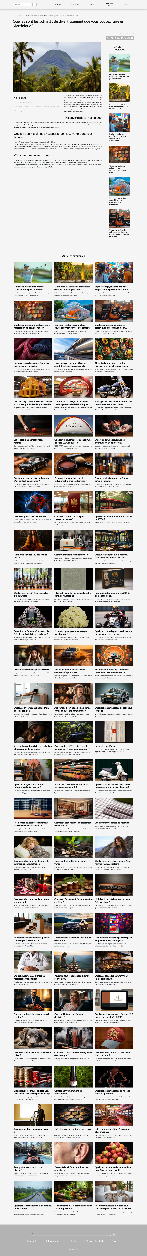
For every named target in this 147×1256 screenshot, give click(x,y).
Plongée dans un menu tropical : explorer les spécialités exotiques (111, 364)
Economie (58, 4)
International (75, 4)
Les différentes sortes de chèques (112, 822)
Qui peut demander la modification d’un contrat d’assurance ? (31, 479)
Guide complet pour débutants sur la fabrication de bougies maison (118, 169)
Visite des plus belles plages (23, 111)
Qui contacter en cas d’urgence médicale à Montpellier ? (29, 977)
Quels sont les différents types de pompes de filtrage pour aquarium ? (71, 747)
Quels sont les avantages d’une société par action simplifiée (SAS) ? (114, 1015)
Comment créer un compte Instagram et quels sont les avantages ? (113, 939)
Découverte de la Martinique (24, 102)
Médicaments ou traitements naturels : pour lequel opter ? (73, 1207)
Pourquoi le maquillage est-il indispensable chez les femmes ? (70, 479)
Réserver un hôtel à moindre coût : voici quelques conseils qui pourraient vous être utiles (113, 1208)
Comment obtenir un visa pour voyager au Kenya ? (69, 518)
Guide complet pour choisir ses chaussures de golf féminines (119, 76)
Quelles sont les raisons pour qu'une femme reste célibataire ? (112, 862)
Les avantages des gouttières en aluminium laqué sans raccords (70, 364)
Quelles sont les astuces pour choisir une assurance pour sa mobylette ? (113, 786)
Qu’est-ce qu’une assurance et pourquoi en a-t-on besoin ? (109, 441)
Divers (126, 4)
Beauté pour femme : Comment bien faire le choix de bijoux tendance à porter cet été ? (32, 634)
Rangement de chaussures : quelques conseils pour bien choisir (32, 939)
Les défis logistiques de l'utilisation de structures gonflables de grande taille (33, 403)
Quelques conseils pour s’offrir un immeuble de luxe (111, 977)
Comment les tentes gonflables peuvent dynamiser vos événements (117, 201)
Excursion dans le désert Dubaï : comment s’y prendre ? (70, 671)
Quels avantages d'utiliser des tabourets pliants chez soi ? (29, 786)
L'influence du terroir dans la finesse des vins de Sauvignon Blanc (118, 106)
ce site (56, 127)
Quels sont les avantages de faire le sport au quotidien (112, 1092)
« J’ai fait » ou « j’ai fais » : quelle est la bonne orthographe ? (72, 594)
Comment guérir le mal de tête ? (30, 516)
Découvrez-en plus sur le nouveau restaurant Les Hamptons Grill (111, 556)
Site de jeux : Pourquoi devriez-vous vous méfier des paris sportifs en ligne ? (32, 1093)
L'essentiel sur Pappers (106, 746)
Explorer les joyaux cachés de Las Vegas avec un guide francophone (117, 137)
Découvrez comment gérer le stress (31, 669)
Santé (92, 4)
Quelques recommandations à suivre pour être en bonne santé (113, 1168)
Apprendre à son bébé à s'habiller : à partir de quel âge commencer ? (72, 709)
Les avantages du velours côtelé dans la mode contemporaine (32, 364)
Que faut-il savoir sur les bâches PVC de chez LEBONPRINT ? (72, 441)
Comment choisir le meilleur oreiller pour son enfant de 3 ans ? (32, 862)
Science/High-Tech (108, 4)
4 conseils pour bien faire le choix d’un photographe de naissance (33, 747)
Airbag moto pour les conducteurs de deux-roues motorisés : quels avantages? (113, 404)
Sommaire (21, 97)
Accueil (15, 16)
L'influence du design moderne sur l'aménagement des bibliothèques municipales (71, 404)
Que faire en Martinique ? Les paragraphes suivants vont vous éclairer (37, 106)
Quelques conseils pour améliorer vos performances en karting (113, 632)
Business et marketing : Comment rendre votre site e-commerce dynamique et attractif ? (112, 672)
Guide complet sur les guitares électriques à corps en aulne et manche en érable (119, 233)
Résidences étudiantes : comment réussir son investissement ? (31, 824)
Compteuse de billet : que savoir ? (71, 554)
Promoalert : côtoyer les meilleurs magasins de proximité (71, 786)
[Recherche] (22, 4)
